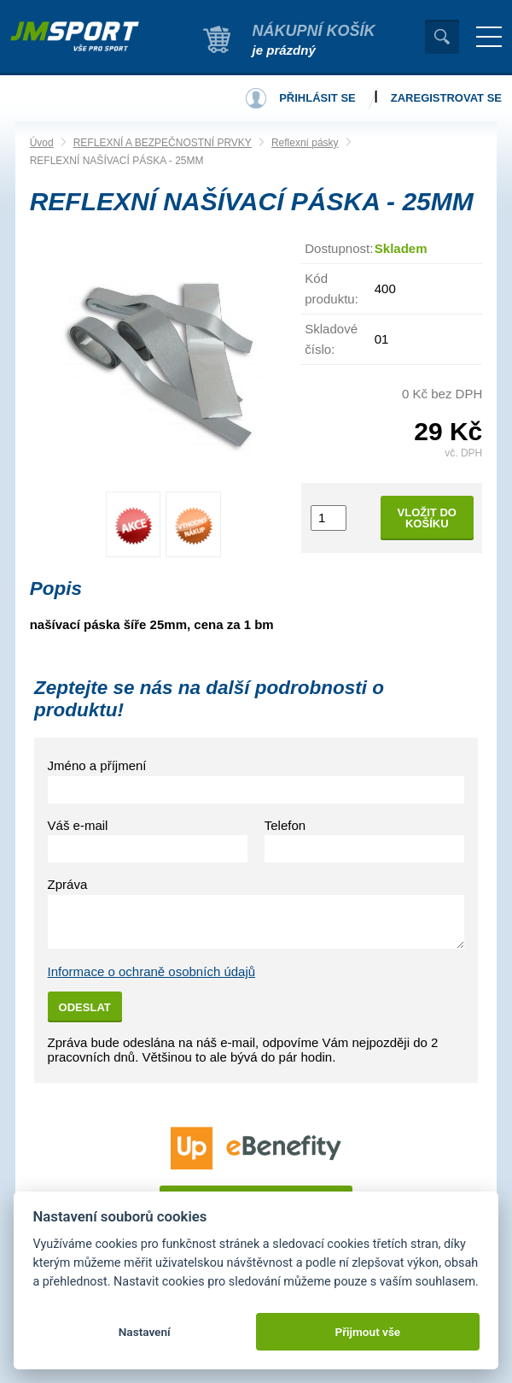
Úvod (42, 143)
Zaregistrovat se (446, 97)
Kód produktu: (331, 288)
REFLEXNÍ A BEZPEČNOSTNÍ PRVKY (162, 143)
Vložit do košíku (427, 518)
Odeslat (85, 1007)
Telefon (285, 825)
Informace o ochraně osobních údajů (152, 971)
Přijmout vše (367, 1332)
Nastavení (145, 1332)
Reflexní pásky (305, 143)
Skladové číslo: (331, 338)
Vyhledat (442, 37)
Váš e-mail (78, 825)
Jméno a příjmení (97, 765)
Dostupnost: (339, 248)
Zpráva (68, 884)
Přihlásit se (317, 97)
